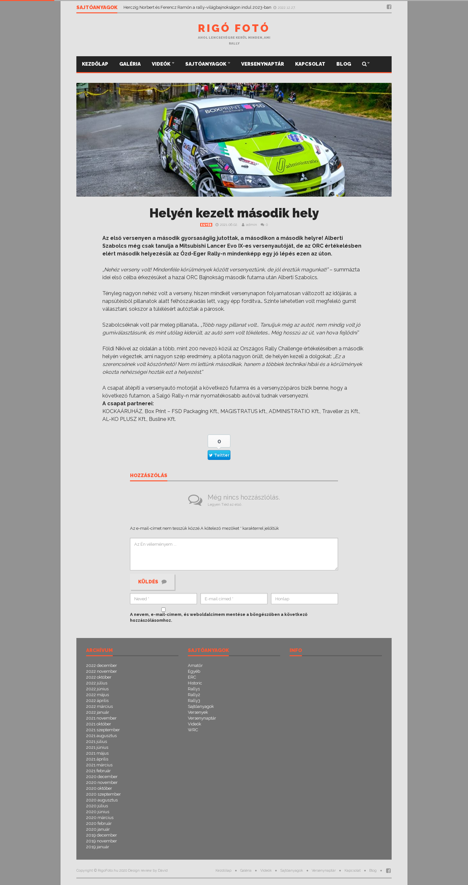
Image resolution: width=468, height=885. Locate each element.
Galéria (130, 64)
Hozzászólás (148, 475)
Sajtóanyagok (206, 64)
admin (251, 225)
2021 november (101, 718)
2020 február (99, 823)
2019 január (97, 846)
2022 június (97, 688)
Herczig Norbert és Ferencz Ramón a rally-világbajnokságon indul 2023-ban (198, 7)
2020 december (102, 776)
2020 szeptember (103, 794)
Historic (195, 683)
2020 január (98, 829)
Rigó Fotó (234, 28)
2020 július (97, 805)
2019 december (101, 835)
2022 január (97, 712)
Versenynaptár (262, 64)
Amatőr (195, 665)
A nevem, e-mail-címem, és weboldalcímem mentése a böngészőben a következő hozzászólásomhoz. (218, 617)
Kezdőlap (95, 64)
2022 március (99, 706)
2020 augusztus (102, 800)
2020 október (99, 788)
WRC (193, 729)
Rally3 (194, 700)
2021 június (97, 747)
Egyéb (206, 225)
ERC (192, 677)
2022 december (101, 665)
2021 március (99, 764)
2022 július (96, 683)
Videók (161, 64)
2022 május (97, 694)
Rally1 (194, 688)
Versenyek (198, 712)
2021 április (97, 759)
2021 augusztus (101, 735)
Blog (343, 64)
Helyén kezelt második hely (234, 213)
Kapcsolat (310, 64)
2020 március (99, 817)
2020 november (102, 782)
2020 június (97, 811)
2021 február (98, 770)
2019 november (101, 841)
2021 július (96, 741)
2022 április (97, 700)
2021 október (98, 724)
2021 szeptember (103, 729)
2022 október (98, 677)
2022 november (101, 671)
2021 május (97, 753)
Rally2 (194, 694)
